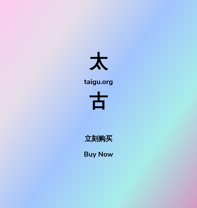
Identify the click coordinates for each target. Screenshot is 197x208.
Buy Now (98, 154)
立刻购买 (98, 138)
